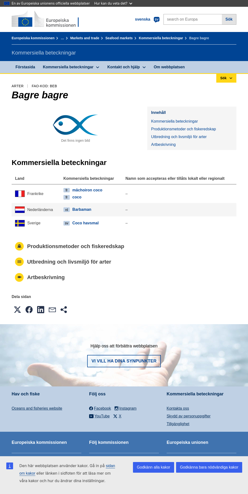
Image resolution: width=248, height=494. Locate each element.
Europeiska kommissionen (33, 38)
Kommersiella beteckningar (161, 38)
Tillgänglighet (178, 424)
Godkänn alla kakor (153, 467)
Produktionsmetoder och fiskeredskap (183, 129)
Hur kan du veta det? (113, 3)
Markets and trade (84, 38)
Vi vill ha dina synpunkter (124, 361)
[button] (17, 309)
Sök (228, 19)
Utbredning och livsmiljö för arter (179, 137)
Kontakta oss (178, 408)
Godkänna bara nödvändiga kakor (209, 467)
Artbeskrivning (163, 144)
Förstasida (25, 67)
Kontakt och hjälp (123, 67)
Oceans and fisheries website (37, 408)
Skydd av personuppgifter (188, 416)
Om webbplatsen (169, 67)
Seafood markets (119, 38)
